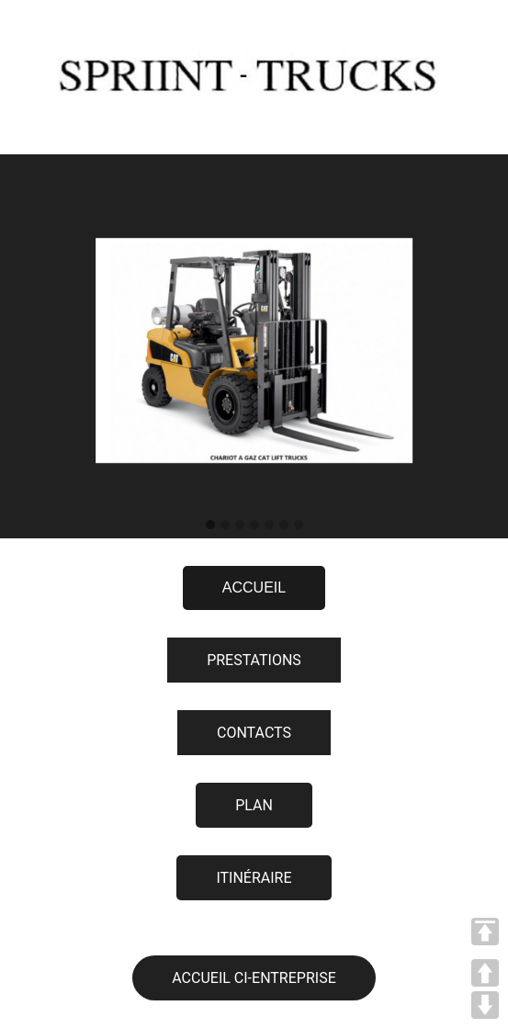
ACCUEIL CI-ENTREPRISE (253, 978)
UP (485, 973)
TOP (485, 931)
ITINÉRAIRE (253, 878)
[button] (210, 525)
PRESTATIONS (254, 660)
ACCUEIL (254, 587)
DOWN (485, 1005)
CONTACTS (254, 732)
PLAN (254, 805)
